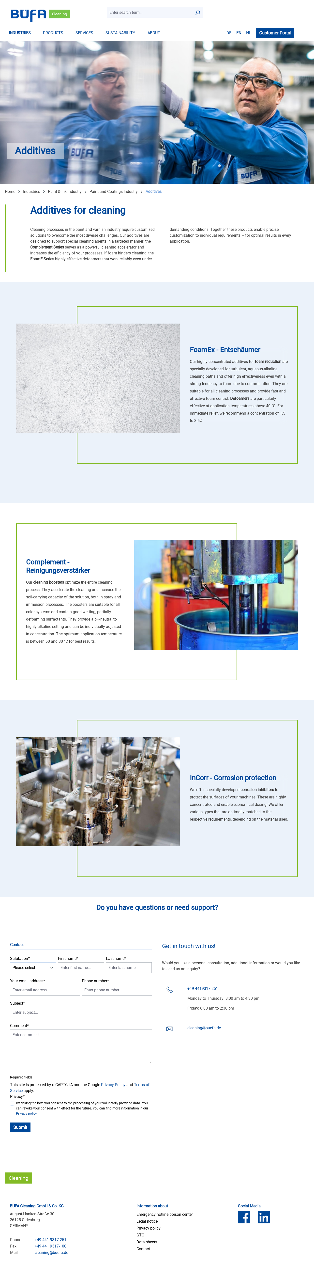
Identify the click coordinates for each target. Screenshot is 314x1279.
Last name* (116, 958)
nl (248, 32)
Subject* (17, 1003)
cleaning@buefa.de (204, 1028)
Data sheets (146, 1242)
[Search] (197, 12)
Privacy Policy (113, 1084)
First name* (68, 958)
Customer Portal (275, 32)
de (228, 32)
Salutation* (20, 958)
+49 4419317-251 (202, 988)
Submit (20, 1127)
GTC (140, 1235)
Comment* (19, 1025)
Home (10, 191)
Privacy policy (26, 1113)
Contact (143, 1249)
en (238, 32)
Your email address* (27, 981)
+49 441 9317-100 (50, 1246)
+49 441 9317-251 (50, 1239)
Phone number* (95, 981)
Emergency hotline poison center (164, 1214)
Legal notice (147, 1221)
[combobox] (149, 12)
